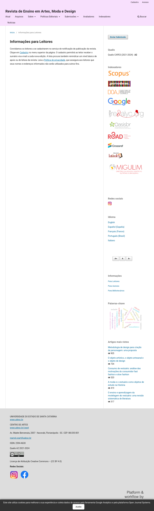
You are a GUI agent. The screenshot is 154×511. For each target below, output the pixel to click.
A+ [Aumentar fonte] (116, 258)
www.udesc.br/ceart (19, 428)
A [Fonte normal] (122, 258)
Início (12, 32)
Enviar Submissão (118, 37)
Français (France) (116, 231)
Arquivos (19, 16)
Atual (7, 16)
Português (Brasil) (116, 236)
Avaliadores (88, 16)
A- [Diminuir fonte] (129, 258)
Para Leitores (113, 281)
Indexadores (105, 16)
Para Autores (113, 286)
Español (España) (116, 227)
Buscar (141, 16)
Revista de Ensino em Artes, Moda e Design (40, 11)
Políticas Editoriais (49, 16)
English (111, 222)
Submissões (71, 16)
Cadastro (135, 2)
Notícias (11, 22)
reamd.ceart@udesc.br (20, 438)
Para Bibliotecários (116, 291)
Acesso (145, 2)
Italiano (111, 240)
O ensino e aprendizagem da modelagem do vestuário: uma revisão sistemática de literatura (126, 395)
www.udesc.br (16, 419)
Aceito (79, 507)
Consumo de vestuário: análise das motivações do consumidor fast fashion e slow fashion (124, 371)
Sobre (31, 16)
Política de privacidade (54, 60)
